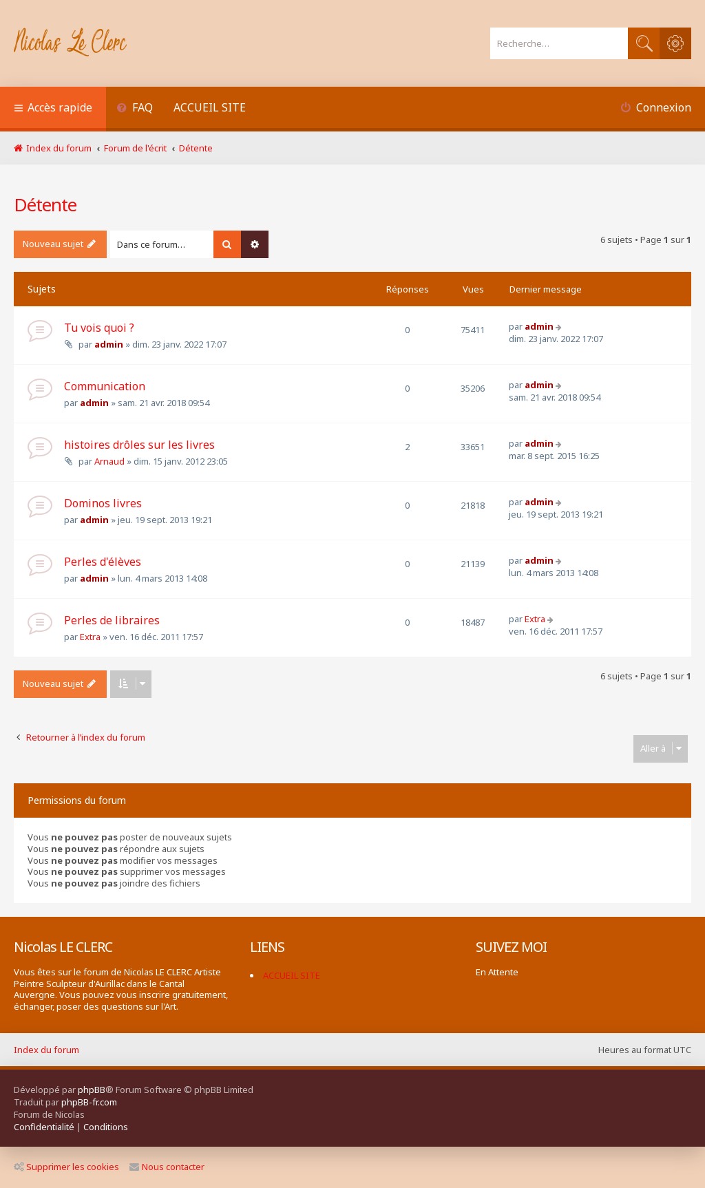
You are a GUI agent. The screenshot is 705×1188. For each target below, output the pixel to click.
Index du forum (46, 1049)
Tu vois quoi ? (99, 327)
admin (108, 344)
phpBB (91, 1089)
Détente (45, 204)
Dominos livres (103, 503)
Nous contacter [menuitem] (166, 1166)
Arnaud (109, 461)
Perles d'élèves (102, 561)
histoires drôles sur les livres (139, 444)
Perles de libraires (112, 620)
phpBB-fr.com (89, 1102)
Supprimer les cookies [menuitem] (66, 1166)
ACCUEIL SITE (209, 107)
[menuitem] (134, 109)
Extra (90, 636)
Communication (104, 386)
